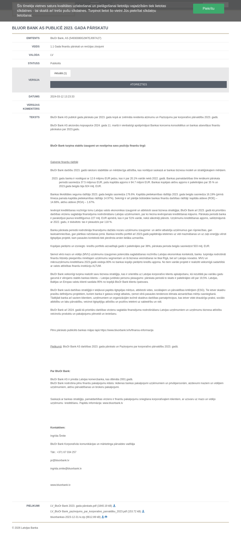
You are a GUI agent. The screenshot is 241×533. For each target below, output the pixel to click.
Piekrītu (208, 8)
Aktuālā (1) (60, 73)
